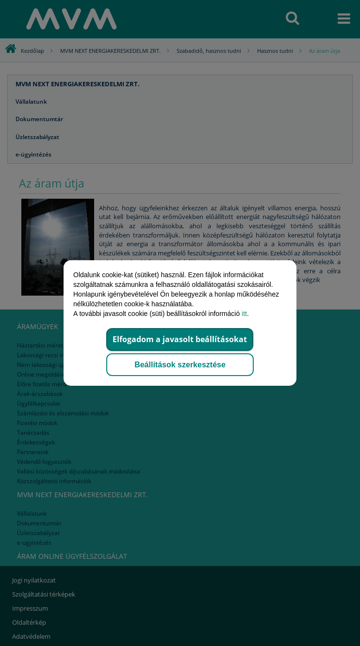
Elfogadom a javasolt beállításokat (180, 339)
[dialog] (180, 323)
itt (244, 313)
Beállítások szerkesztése (180, 365)
